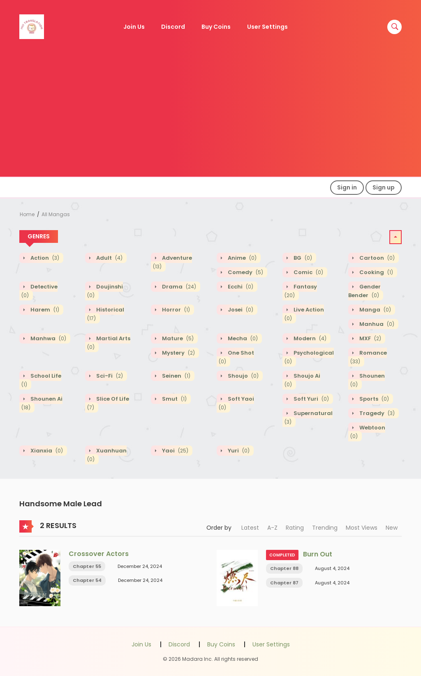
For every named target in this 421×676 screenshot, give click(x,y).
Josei (240, 310)
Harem (44, 310)
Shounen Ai (41, 403)
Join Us (134, 27)
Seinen (175, 376)
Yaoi (174, 451)
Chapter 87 (284, 582)
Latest (250, 528)
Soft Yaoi (236, 403)
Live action (304, 314)
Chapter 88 (284, 568)
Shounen (367, 380)
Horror (175, 310)
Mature (177, 338)
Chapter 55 (87, 566)
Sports (373, 399)
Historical (105, 314)
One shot (236, 357)
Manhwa (47, 338)
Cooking (375, 272)
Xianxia (46, 451)
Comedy (245, 272)
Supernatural (309, 417)
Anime (242, 258)
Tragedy (376, 413)
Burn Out (317, 554)
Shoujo (243, 376)
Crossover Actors (99, 553)
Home (27, 214)
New (392, 528)
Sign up (383, 187)
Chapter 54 (87, 580)
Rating (295, 528)
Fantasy (301, 291)
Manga (374, 310)
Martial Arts (108, 343)
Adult (109, 258)
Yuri (238, 451)
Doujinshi (105, 291)
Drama (178, 287)
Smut (174, 399)
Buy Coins (216, 27)
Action (44, 258)
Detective (39, 291)
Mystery (178, 353)
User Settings (267, 27)
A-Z (272, 528)
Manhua (376, 324)
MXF (369, 338)
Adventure (172, 262)
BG (302, 258)
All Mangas (56, 214)
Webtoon (367, 432)
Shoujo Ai (302, 380)
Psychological (309, 357)
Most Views (361, 528)
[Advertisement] (210, 115)
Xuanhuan (107, 455)
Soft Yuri (310, 399)
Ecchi (240, 287)
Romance (368, 357)
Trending (325, 528)
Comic (307, 272)
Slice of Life (108, 403)
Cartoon (376, 258)
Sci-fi (109, 376)
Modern (309, 338)
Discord (173, 27)
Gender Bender (364, 291)
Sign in (347, 187)
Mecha (242, 338)
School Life (41, 380)
